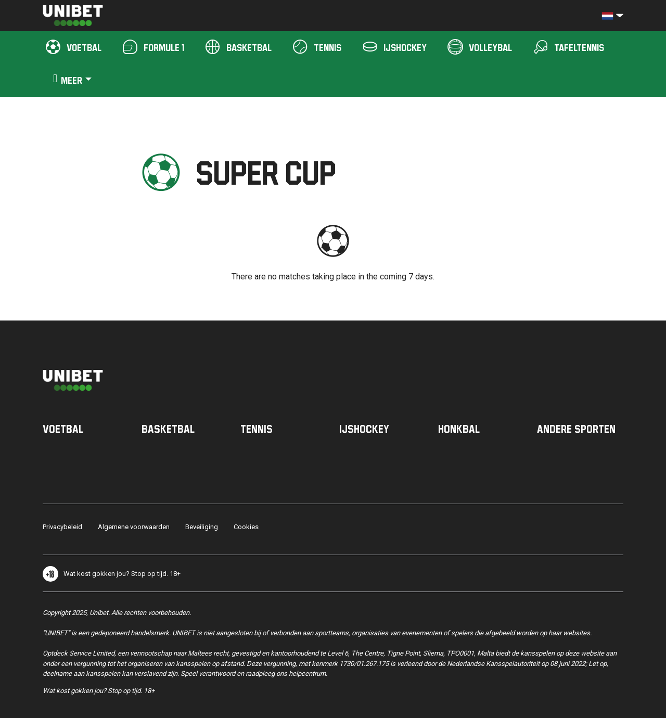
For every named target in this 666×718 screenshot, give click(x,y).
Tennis (256, 428)
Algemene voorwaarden (134, 527)
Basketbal (168, 428)
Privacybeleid (62, 527)
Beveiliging (201, 527)
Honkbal (459, 428)
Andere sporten (576, 428)
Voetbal (63, 428)
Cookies (246, 527)
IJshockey (364, 428)
